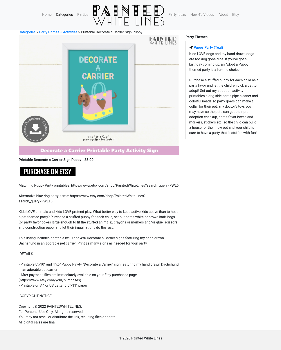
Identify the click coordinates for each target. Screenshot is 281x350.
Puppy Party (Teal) (208, 47)
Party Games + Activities (58, 32)
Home (47, 14)
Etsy (235, 14)
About (223, 14)
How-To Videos (202, 14)
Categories (64, 14)
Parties (82, 14)
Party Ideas (177, 14)
